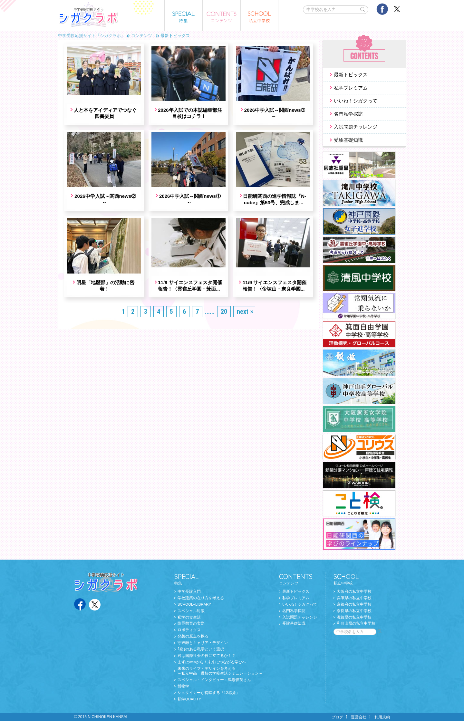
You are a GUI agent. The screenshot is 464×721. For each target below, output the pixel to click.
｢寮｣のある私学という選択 (201, 649)
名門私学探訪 (348, 114)
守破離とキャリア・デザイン (203, 643)
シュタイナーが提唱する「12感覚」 (209, 693)
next (242, 298)
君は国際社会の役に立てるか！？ (207, 656)
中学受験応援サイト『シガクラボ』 (91, 35)
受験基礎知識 (348, 140)
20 (224, 298)
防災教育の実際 (191, 623)
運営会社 (358, 717)
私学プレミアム (351, 88)
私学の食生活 (189, 617)
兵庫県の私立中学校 (354, 598)
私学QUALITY (189, 699)
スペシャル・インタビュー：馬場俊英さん (214, 680)
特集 (218, 578)
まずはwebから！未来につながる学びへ (212, 662)
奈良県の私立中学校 (354, 611)
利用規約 (382, 717)
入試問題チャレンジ (355, 127)
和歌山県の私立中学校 (356, 623)
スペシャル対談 (191, 611)
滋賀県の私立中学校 (354, 617)
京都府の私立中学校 (354, 604)
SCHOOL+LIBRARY (194, 604)
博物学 (183, 686)
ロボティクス (189, 630)
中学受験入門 (189, 591)
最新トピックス (351, 74)
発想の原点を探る (193, 636)
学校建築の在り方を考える (201, 598)
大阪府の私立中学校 (354, 591)
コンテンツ (141, 35)
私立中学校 (358, 578)
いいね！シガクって (355, 100)
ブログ (337, 717)
